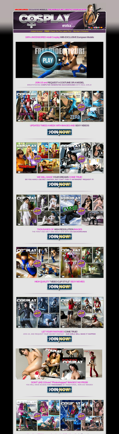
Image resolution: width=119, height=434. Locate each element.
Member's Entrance (80, 31)
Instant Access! (37, 31)
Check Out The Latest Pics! (58, 31)
